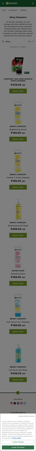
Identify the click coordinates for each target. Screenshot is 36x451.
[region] (18, 432)
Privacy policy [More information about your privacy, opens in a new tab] (16, 438)
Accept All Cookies (18, 447)
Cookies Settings (18, 442)
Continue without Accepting (26, 416)
